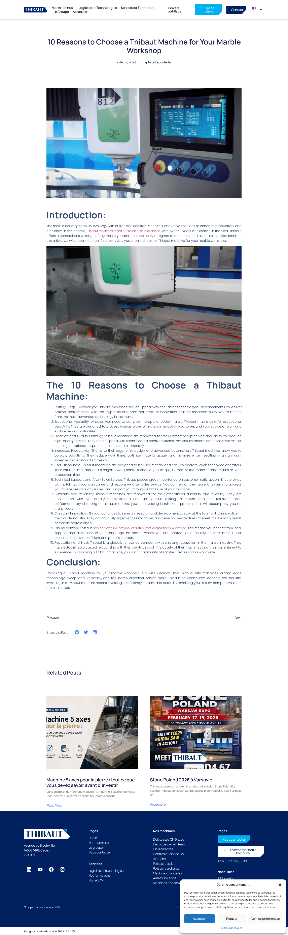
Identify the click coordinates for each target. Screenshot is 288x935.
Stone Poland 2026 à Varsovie (181, 780)
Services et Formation (138, 8)
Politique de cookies (231, 928)
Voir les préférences (265, 918)
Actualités (80, 12)
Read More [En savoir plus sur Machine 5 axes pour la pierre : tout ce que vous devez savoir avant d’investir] (54, 805)
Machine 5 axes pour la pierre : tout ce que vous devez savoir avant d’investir (90, 782)
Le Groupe (61, 12)
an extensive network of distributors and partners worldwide (143, 528)
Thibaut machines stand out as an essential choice (123, 231)
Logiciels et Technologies (98, 8)
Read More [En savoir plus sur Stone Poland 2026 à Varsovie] (158, 804)
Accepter (199, 918)
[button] (280, 885)
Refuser (232, 918)
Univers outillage (174, 9)
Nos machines (63, 8)
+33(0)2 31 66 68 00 (232, 861)
